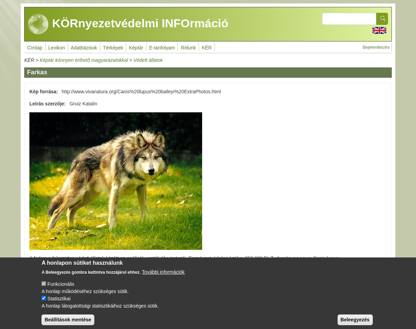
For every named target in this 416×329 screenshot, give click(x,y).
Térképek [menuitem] (113, 47)
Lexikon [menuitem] (56, 47)
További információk (163, 278)
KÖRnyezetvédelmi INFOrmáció (128, 24)
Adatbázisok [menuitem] (84, 47)
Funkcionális (60, 290)
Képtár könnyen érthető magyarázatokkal (84, 60)
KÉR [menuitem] (207, 47)
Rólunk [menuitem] (188, 47)
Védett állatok (148, 60)
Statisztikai (58, 304)
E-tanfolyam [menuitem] (162, 47)
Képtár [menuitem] (136, 47)
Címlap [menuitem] (34, 47)
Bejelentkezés (375, 47)
